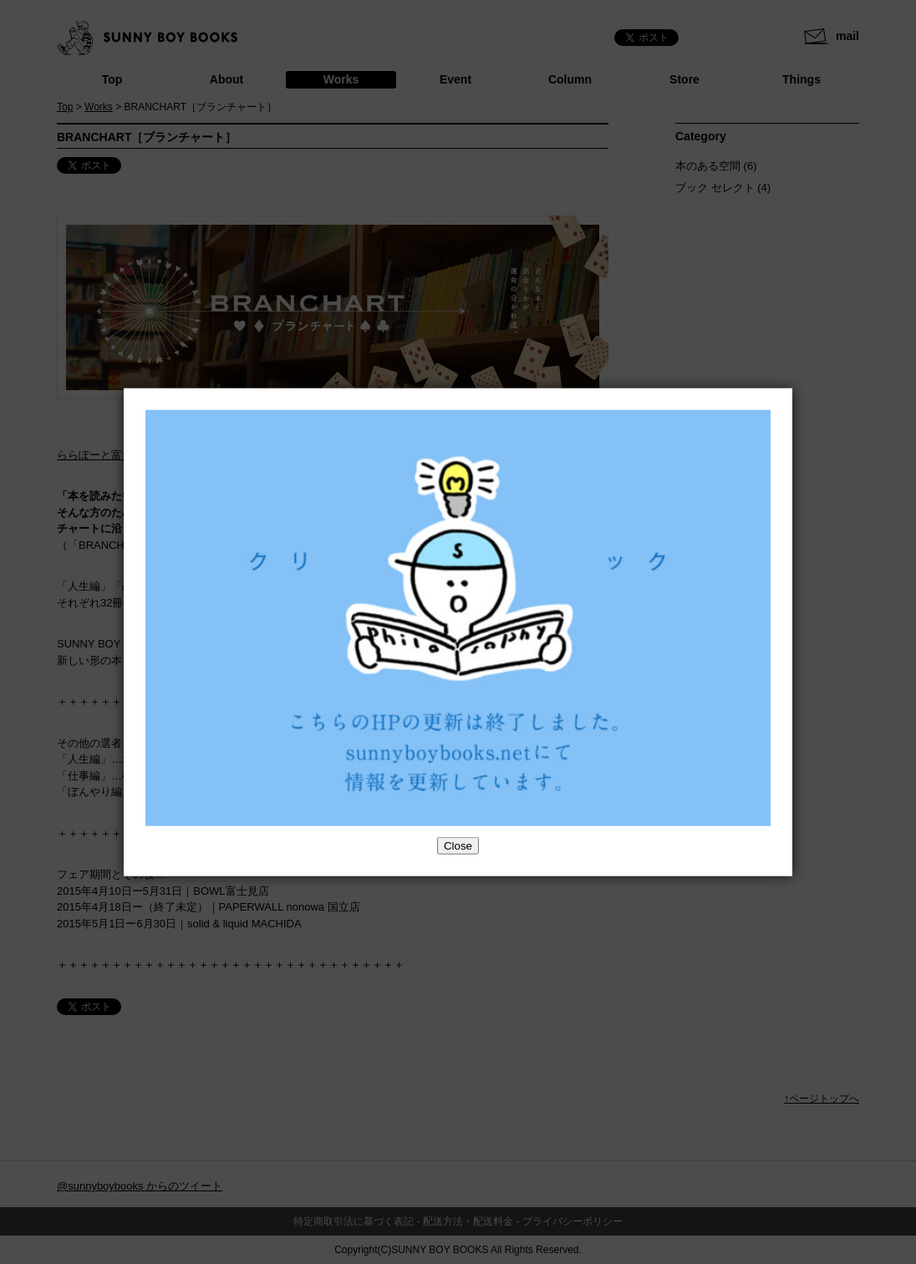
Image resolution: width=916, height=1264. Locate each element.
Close (458, 846)
